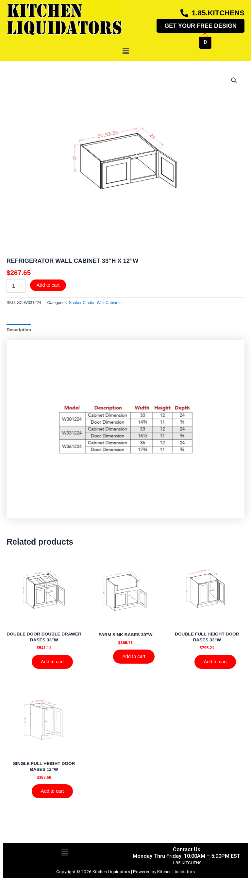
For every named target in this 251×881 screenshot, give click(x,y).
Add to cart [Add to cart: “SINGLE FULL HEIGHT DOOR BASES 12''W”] (52, 791)
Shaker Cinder (82, 302)
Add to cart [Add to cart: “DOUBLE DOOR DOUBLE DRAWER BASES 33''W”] (52, 661)
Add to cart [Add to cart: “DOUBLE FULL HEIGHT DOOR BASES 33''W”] (215, 661)
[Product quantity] (16, 286)
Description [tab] (19, 329)
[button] (125, 51)
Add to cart (48, 285)
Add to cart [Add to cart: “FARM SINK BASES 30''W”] (133, 656)
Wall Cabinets (109, 302)
